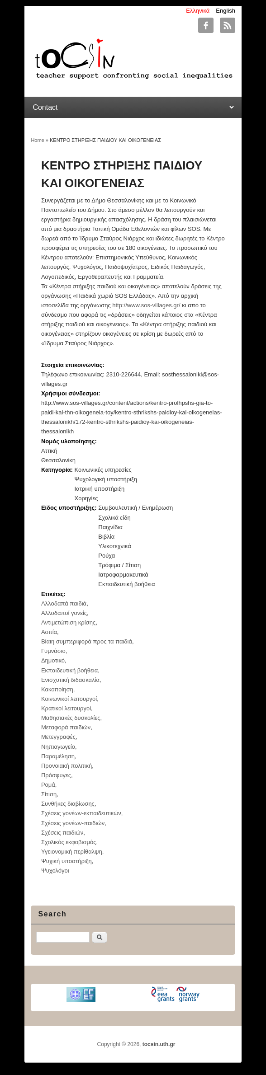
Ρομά (48, 784)
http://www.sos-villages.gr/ (146, 305)
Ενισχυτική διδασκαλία (70, 679)
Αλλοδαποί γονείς (64, 613)
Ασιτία (49, 632)
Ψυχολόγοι (55, 870)
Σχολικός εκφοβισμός (68, 842)
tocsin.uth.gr (159, 1044)
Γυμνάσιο (53, 651)
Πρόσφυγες (56, 775)
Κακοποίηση (57, 689)
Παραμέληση (58, 756)
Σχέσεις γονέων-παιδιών (72, 823)
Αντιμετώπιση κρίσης (68, 622)
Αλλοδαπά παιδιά (63, 603)
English (225, 10)
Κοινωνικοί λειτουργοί (69, 698)
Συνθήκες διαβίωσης (68, 803)
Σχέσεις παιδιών (62, 832)
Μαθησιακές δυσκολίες (70, 717)
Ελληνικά (197, 10)
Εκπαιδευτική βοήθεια (69, 670)
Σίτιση (49, 794)
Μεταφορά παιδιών (65, 727)
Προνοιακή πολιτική (66, 765)
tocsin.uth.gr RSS (227, 25)
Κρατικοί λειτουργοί (66, 708)
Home (37, 140)
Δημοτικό (53, 660)
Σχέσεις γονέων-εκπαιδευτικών (81, 813)
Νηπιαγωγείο (58, 746)
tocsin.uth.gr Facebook (206, 25)
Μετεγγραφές (58, 736)
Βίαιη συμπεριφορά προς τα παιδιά (86, 641)
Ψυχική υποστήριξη (66, 861)
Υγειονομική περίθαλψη (71, 851)
